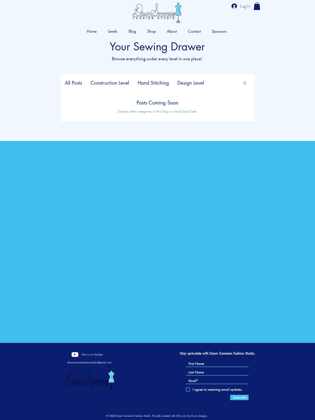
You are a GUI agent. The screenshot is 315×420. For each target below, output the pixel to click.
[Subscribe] (239, 397)
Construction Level (110, 83)
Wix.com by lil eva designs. (192, 416)
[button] (257, 6)
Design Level (190, 83)
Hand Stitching (153, 83)
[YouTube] (75, 354)
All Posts (73, 83)
